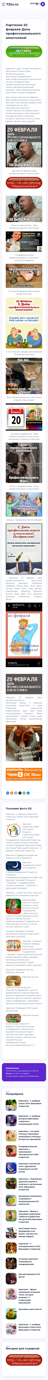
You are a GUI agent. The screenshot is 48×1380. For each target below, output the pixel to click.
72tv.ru (10, 4)
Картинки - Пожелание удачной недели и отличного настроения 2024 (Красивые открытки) (30, 1184)
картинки (17, 87)
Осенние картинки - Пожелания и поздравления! (29, 1261)
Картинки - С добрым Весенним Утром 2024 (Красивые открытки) (30, 1327)
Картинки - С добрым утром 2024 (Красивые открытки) (30, 1103)
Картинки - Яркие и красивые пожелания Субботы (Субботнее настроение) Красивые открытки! (30, 1216)
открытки (18, 400)
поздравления (25, 434)
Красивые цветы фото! (30, 1309)
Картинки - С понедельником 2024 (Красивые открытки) (29, 1246)
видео (20, 116)
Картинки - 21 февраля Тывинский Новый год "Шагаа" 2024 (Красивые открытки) (22, 817)
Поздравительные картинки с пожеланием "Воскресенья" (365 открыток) (28, 1151)
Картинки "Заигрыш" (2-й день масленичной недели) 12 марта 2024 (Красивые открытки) (22, 934)
